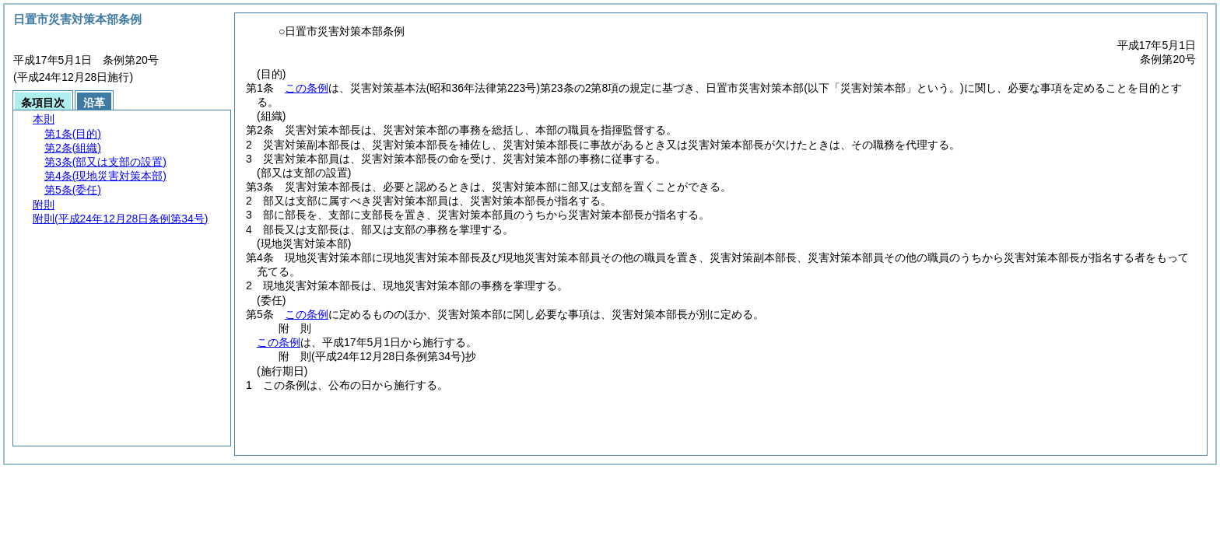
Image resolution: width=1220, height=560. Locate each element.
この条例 (306, 88)
